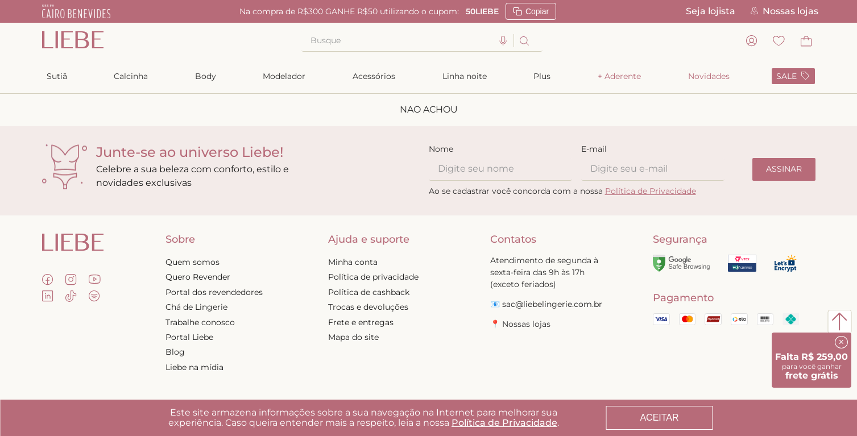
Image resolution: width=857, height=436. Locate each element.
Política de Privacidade (504, 422)
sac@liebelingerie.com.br (552, 304)
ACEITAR (659, 417)
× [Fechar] (841, 342)
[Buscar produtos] (523, 40)
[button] (503, 41)
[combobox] (422, 41)
